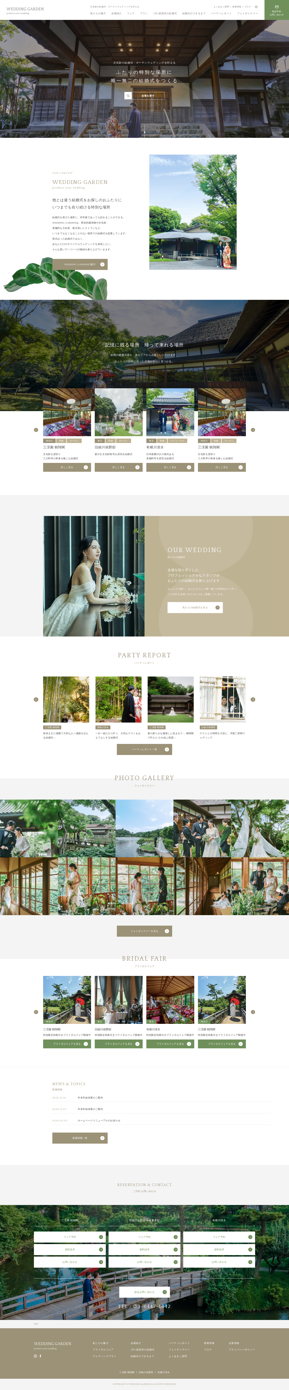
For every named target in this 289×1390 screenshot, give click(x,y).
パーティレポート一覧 (144, 749)
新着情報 (236, 7)
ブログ (247, 7)
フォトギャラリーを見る (144, 931)
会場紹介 (116, 13)
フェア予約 (70, 1237)
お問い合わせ (69, 1262)
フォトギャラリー (247, 13)
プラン (144, 13)
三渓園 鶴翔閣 (127, 1372)
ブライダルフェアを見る (67, 1043)
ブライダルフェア (103, 1349)
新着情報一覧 (80, 1138)
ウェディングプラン (104, 1356)
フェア (131, 13)
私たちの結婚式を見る (195, 607)
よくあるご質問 (221, 7)
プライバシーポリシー (242, 1349)
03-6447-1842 (152, 1306)
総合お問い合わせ (144, 1292)
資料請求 (70, 1249)
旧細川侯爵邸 (146, 1372)
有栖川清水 (164, 1372)
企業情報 (234, 1343)
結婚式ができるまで (194, 13)
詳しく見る (67, 467)
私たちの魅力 (98, 13)
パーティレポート (221, 13)
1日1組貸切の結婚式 (165, 13)
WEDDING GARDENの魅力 (80, 264)
